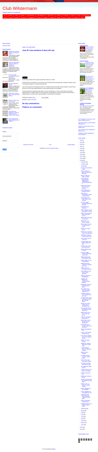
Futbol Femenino (86, 15)
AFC (5, 15)
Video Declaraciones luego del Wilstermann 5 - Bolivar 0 (14, 120)
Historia (16, 17)
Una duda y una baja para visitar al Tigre (86, 364)
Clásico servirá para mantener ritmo (85, 401)
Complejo (22, 15)
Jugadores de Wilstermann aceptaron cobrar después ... (85, 280)
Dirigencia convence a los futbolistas (86, 276)
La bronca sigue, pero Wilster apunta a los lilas (86, 243)
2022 (81, 146)
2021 (81, 148)
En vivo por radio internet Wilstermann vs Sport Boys (14, 76)
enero (82, 424)
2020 (81, 150)
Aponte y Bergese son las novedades (86, 389)
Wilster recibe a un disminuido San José (86, 268)
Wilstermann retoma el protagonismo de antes (86, 286)
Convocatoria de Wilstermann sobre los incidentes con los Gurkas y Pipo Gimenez (14, 113)
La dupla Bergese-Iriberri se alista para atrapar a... (86, 349)
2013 (81, 429)
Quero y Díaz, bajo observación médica (86, 360)
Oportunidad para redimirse (85, 207)
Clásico (16, 15)
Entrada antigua (71, 144)
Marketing (52, 17)
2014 (81, 427)
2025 (81, 140)
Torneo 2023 (76, 17)
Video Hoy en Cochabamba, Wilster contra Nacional (86, 194)
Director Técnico (51, 15)
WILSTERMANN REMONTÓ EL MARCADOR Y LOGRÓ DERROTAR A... (86, 181)
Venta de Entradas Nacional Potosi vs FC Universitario (89, 48)
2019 (81, 152)
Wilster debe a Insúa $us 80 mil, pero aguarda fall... (85, 321)
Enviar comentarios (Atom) (52, 148)
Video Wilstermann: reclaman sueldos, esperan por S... (85, 290)
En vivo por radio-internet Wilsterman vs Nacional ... (86, 203)
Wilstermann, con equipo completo (85, 221)
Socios (64, 17)
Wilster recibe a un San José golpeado (86, 261)
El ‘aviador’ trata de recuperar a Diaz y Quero (85, 357)
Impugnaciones (31, 17)
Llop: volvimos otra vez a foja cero (86, 239)
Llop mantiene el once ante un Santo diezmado (86, 272)
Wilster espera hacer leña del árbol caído (86, 257)
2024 (81, 142)
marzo (82, 420)
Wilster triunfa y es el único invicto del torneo (85, 314)
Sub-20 (69, 17)
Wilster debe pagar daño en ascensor (86, 218)
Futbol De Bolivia (84, 61)
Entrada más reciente (28, 144)
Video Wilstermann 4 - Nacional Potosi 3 (86, 191)
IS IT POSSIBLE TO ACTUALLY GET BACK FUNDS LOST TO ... (86, 120)
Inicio (50, 144)
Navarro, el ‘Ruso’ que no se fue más (14, 101)
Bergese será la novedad (84, 353)
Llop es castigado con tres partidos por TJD (86, 392)
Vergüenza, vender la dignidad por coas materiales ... (86, 134)
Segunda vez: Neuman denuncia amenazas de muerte (14, 52)
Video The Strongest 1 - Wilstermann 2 (86, 317)
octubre (83, 166)
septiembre (83, 408)
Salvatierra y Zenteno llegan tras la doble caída (86, 344)
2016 (81, 158)
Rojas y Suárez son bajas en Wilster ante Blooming (86, 172)
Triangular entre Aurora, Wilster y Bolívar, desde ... (86, 405)
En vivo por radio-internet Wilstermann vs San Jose (86, 254)
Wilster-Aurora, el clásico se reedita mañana (85, 385)
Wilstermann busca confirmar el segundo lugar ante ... (86, 265)
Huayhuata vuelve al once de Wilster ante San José (86, 295)
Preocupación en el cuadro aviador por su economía (86, 326)
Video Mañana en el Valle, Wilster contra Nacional (86, 199)
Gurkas (5, 17)
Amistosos (10, 15)
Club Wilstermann (20, 8)
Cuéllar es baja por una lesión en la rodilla (86, 370)
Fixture (79, 15)
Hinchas (11, 17)
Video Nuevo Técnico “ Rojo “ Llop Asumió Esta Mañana (14, 94)
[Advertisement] (46, 31)
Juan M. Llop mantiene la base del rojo (86, 333)
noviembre (83, 164)
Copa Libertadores (30, 15)
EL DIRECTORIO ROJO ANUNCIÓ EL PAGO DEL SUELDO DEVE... (86, 299)
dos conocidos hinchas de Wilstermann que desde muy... (86, 309)
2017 (81, 156)
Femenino (73, 15)
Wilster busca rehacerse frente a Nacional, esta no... (86, 214)
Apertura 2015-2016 (31, 99)
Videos (82, 17)
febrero (83, 422)
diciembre (83, 162)
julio (82, 412)
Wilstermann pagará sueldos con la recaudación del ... (85, 305)
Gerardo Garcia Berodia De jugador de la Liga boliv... (86, 380)
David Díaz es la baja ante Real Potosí (86, 246)
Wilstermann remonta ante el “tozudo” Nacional (86, 187)
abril (82, 418)
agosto (82, 410)
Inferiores (39, 17)
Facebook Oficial (6, 45)
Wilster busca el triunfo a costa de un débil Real (86, 232)
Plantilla (58, 17)
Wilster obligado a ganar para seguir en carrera (86, 210)
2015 (81, 160)
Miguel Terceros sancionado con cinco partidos (88, 90)
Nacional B (82, 75)
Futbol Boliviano (84, 45)
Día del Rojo (65, 15)
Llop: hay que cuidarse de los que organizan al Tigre (86, 337)
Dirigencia (59, 15)
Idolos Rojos (23, 17)
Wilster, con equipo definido (85, 340)
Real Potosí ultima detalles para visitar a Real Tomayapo (89, 63)
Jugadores (46, 17)
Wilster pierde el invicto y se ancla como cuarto (86, 225)
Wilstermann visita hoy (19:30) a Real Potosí (86, 235)
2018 (81, 154)
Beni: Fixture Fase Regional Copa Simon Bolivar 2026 (89, 78)
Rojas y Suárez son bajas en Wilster (85, 176)
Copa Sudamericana (41, 15)
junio (82, 414)
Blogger (53, 449)
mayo (82, 416)
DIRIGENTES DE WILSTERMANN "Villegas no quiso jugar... (85, 396)
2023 (81, 144)
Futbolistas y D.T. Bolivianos (87, 88)
